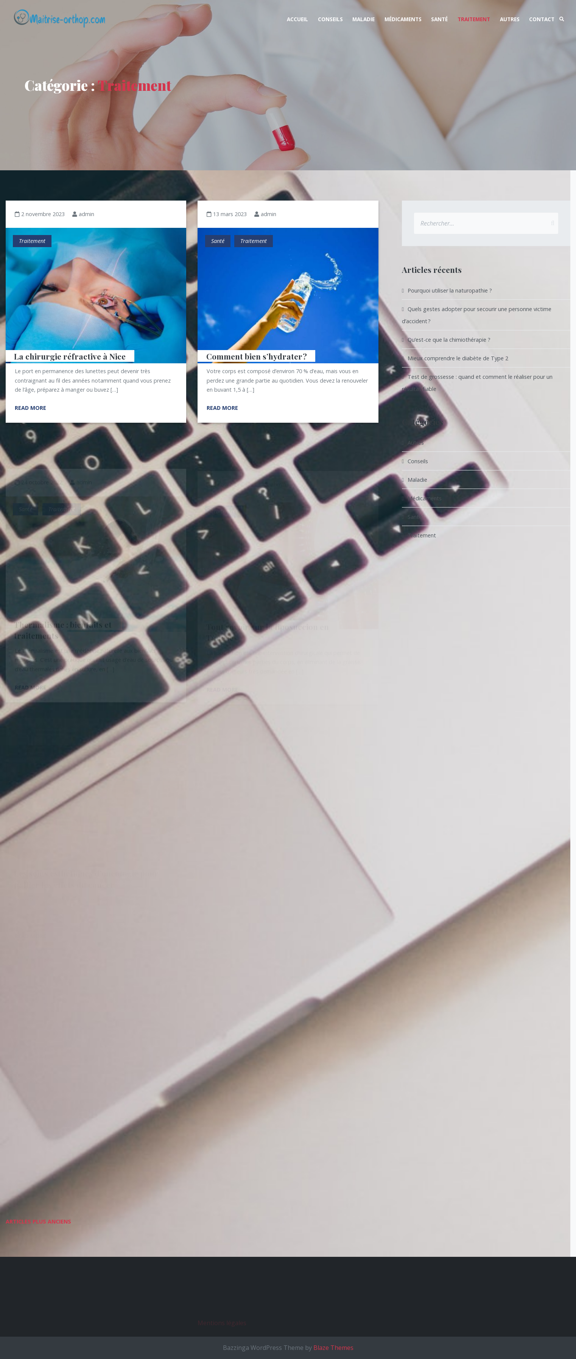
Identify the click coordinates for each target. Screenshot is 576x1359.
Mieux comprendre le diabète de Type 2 (458, 358)
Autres (510, 19)
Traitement (474, 19)
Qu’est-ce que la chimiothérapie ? (449, 339)
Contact (541, 19)
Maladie (363, 19)
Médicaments (403, 19)
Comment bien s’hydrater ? (256, 355)
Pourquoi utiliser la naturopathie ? (450, 290)
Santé (439, 19)
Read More (30, 407)
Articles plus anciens (38, 1221)
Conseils (330, 19)
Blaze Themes (333, 1347)
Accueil (297, 19)
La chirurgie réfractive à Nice (70, 355)
